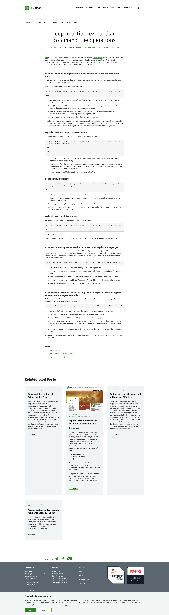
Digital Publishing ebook (60, 578)
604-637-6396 (34, 582)
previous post (97, 58)
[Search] (138, 8)
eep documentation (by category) (61, 353)
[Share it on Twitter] (56, 559)
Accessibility (56, 571)
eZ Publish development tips (90, 47)
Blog (98, 8)
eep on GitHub (54, 350)
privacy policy (84, 605)
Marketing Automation (59, 583)
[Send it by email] (70, 559)
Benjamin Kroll (57, 47)
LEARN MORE (32, 434)
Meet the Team (116, 8)
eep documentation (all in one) (60, 357)
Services (79, 8)
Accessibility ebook (58, 574)
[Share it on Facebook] (63, 559)
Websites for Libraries (59, 580)
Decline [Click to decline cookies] (44, 610)
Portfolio (89, 8)
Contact (82, 583)
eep (103, 47)
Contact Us (128, 8)
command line (114, 47)
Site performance (34, 506)
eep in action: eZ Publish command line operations (85, 36)
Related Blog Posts (40, 379)
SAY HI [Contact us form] (31, 590)
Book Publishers (57, 576)
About (105, 8)
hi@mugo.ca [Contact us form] (34, 584)
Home (28, 22)
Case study (73, 414)
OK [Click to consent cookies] (30, 610)
